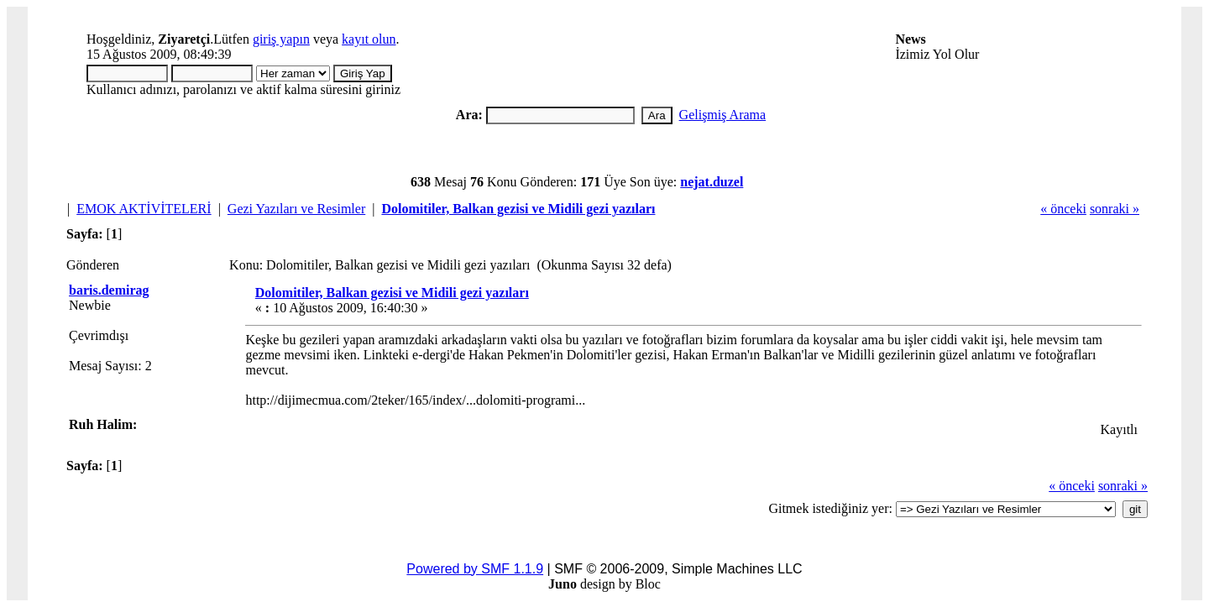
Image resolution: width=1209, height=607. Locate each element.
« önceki (1063, 208)
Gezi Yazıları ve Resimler (296, 208)
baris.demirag (109, 290)
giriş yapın (281, 39)
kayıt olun (368, 39)
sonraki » (1114, 208)
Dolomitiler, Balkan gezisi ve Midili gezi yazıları (518, 208)
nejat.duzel (711, 182)
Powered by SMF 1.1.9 (474, 569)
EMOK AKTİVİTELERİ (143, 208)
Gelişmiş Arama (723, 114)
